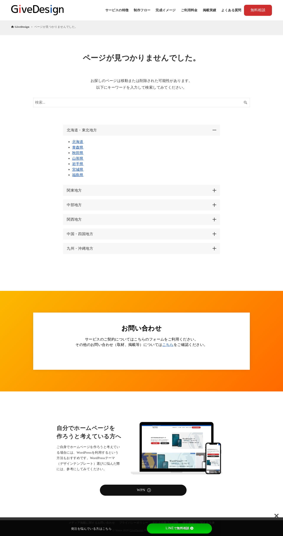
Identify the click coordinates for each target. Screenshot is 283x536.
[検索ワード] (141, 102)
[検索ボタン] (245, 102)
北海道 (78, 142)
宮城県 (78, 169)
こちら (168, 345)
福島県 (78, 175)
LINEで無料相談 (179, 528)
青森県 (78, 147)
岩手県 (78, 164)
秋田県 (78, 153)
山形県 (78, 158)
